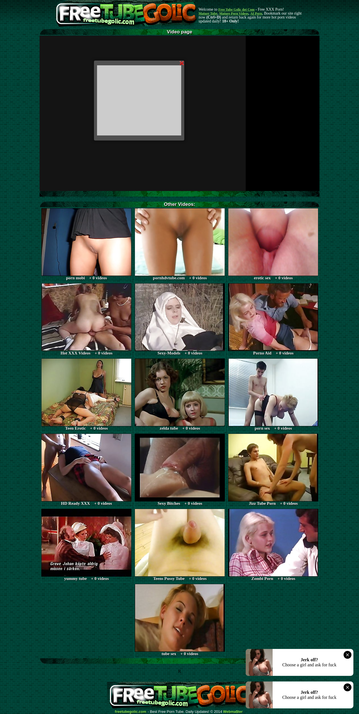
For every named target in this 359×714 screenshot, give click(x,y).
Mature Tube (208, 13)
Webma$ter (233, 712)
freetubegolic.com (130, 712)
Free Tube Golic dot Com (236, 9)
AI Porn (256, 13)
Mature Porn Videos (233, 13)
